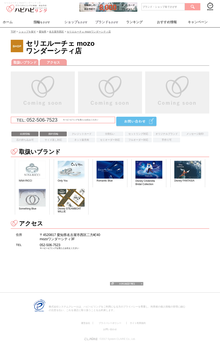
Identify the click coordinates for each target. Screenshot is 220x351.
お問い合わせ (110, 329)
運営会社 (85, 323)
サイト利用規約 (138, 323)
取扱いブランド (25, 62)
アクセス (53, 62)
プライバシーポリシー (110, 323)
